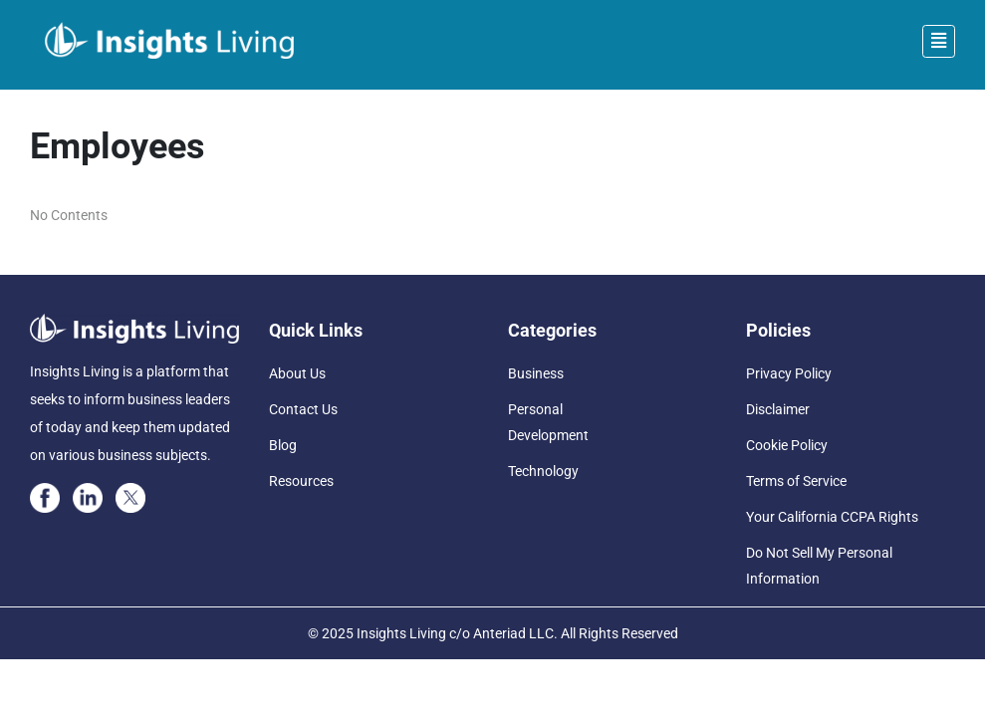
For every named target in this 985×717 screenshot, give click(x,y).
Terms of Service (796, 481)
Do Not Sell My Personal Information (819, 566)
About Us (297, 373)
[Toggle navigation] (938, 41)
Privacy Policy (789, 373)
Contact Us (303, 409)
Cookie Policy (787, 445)
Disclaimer (778, 409)
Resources (301, 481)
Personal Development (548, 422)
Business (536, 373)
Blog (283, 445)
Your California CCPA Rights (832, 517)
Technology (543, 471)
